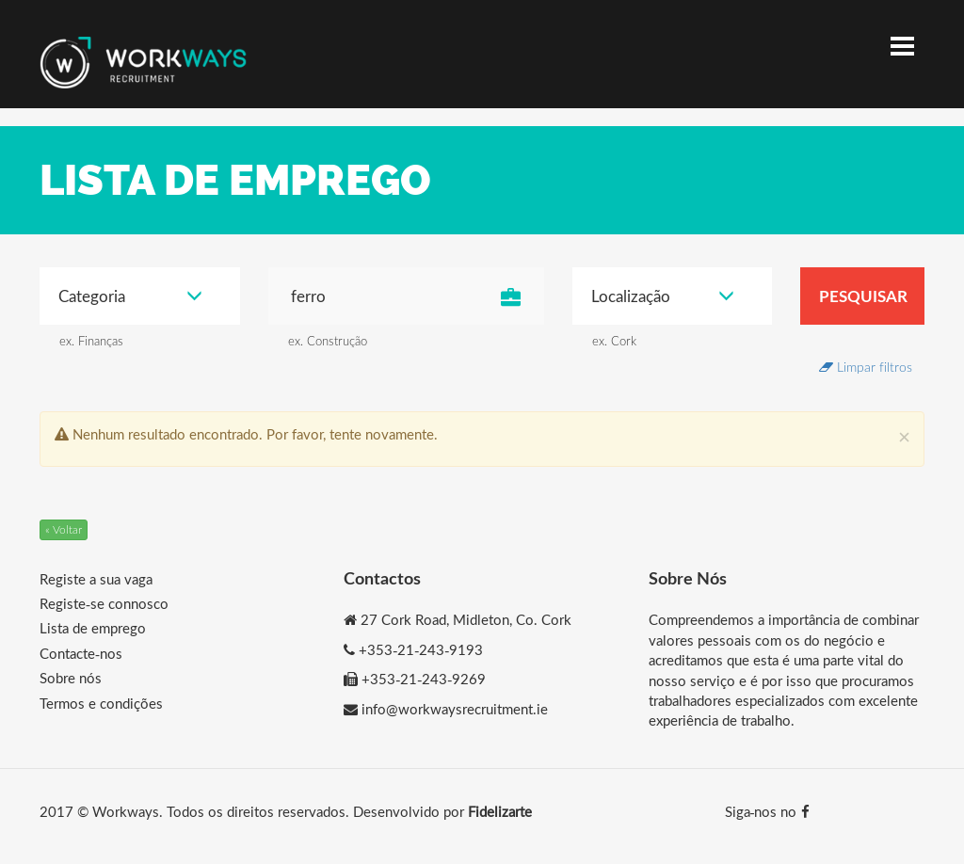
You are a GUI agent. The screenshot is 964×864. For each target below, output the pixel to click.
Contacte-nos (81, 653)
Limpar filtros (865, 367)
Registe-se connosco (104, 603)
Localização (663, 296)
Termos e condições (101, 703)
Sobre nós (71, 677)
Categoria (130, 296)
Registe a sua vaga (96, 578)
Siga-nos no (767, 811)
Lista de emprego (93, 627)
